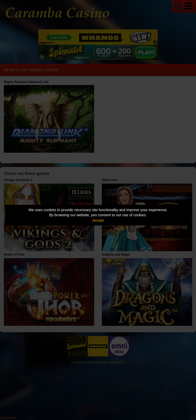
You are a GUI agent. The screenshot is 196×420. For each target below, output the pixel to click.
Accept (98, 220)
